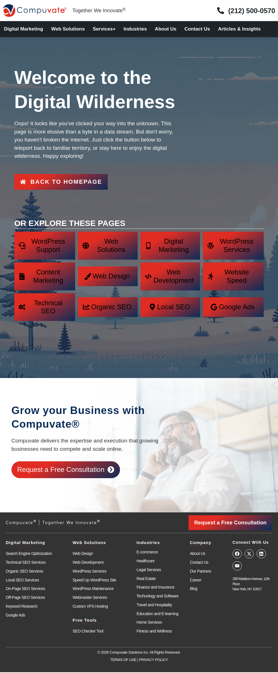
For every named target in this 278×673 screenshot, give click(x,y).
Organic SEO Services (24, 572)
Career (195, 581)
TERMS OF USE (123, 660)
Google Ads (15, 616)
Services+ (104, 29)
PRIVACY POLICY (153, 660)
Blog (193, 589)
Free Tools (85, 621)
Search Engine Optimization (29, 554)
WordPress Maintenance (93, 589)
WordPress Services (89, 572)
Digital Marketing (23, 29)
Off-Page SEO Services (25, 598)
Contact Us (197, 29)
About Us (166, 29)
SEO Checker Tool (88, 632)
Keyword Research (21, 607)
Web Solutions (68, 29)
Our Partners (200, 572)
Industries (135, 29)
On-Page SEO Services (25, 589)
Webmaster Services (90, 598)
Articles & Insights (239, 29)
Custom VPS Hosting (90, 607)
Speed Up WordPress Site (94, 581)
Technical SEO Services (26, 563)
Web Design (83, 554)
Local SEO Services (22, 581)
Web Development (88, 563)
